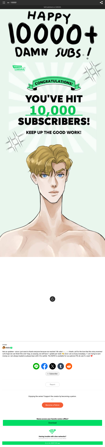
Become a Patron (52, 405)
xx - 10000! (11, 2)
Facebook (44, 366)
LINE (36, 366)
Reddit (69, 366)
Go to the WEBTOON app (52, 443)
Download (52, 423)
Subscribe (53, 374)
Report (52, 384)
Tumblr (60, 366)
